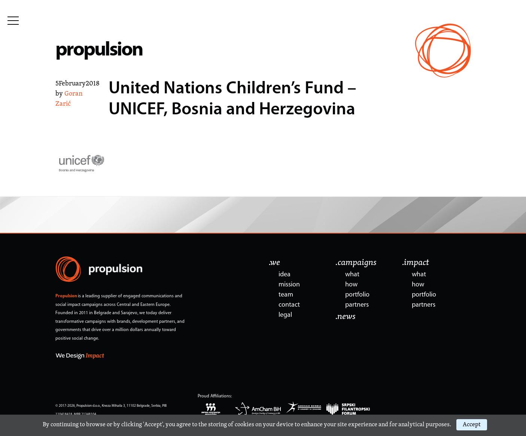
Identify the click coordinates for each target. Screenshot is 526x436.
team (286, 294)
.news (345, 316)
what (352, 274)
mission (289, 284)
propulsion (99, 50)
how (351, 284)
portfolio (357, 294)
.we (274, 262)
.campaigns (356, 262)
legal (285, 315)
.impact (415, 262)
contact (289, 305)
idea (285, 274)
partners (357, 305)
